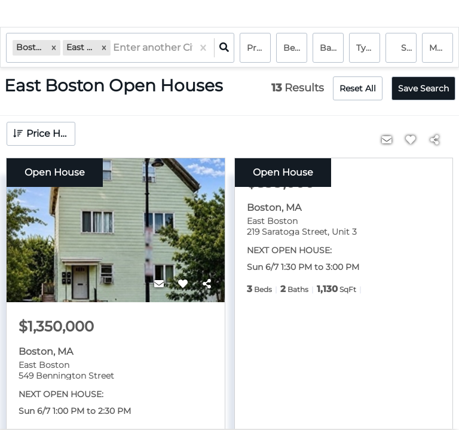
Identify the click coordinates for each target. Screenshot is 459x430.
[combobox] (114, 48)
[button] (53, 47)
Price (257, 47)
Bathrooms (332, 47)
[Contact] (159, 284)
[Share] (207, 284)
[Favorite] (183, 284)
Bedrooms (295, 47)
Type (366, 47)
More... (441, 47)
